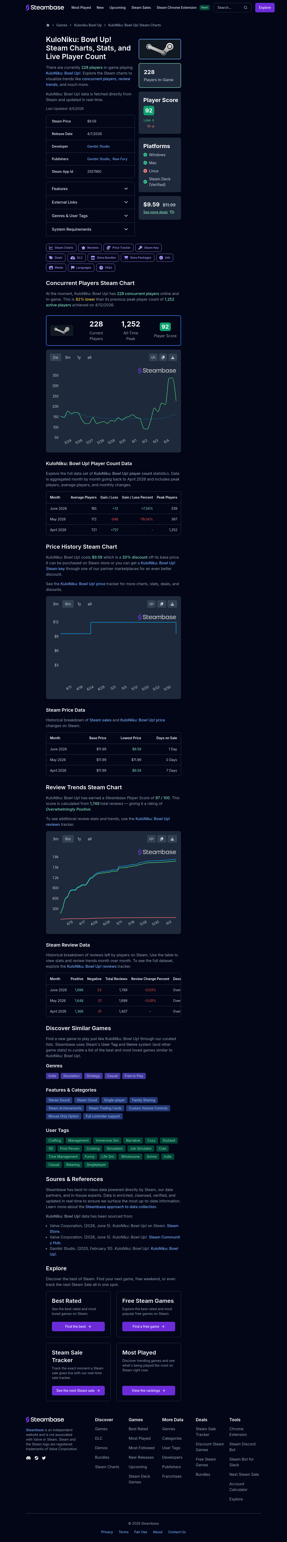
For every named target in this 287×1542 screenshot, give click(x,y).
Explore (265, 7)
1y (79, 357)
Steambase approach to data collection (121, 1206)
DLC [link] (76, 258)
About (157, 1532)
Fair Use (140, 1532)
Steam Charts (107, 1466)
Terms (124, 1532)
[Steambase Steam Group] (36, 1458)
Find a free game (148, 1326)
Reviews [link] (90, 248)
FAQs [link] (105, 268)
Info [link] (164, 258)
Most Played (81, 7)
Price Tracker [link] (118, 248)
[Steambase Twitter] (44, 1458)
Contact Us (177, 1532)
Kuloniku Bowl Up (88, 25)
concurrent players (99, 78)
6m (68, 604)
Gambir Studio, (99, 159)
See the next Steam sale (78, 1390)
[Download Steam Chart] (173, 357)
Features (90, 189)
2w (55, 357)
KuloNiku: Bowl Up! (63, 73)
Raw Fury (120, 159)
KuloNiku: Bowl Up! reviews (92, 966)
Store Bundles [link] (103, 258)
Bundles (102, 1457)
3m (68, 357)
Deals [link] (55, 258)
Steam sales (101, 720)
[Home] (48, 25)
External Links (90, 202)
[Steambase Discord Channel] (28, 1458)
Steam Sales (141, 7)
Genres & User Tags (90, 216)
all (89, 357)
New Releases (141, 1457)
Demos (101, 1447)
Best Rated (138, 1428)
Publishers (171, 1466)
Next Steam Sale (244, 1474)
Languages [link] (81, 268)
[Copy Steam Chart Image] (163, 357)
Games (62, 25)
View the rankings (149, 1390)
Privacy (107, 1532)
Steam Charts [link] (61, 248)
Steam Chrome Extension (177, 7)
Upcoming (117, 7)
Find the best (78, 1326)
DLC (99, 1438)
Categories (172, 1438)
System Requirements (90, 229)
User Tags (171, 1447)
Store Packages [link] (137, 258)
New (100, 7)
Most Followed (142, 1447)
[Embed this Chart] (153, 357)
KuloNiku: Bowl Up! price (83, 583)
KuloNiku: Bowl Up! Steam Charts (134, 25)
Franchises (172, 1476)
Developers (172, 1457)
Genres (168, 1428)
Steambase (35, 1430)
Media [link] (56, 268)
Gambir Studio (98, 146)
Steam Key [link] (148, 248)
